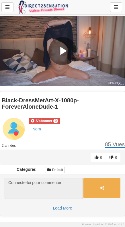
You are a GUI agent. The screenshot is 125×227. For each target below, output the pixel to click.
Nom (36, 129)
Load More (62, 208)
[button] (44, 121)
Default (55, 170)
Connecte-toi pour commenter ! (44, 188)
